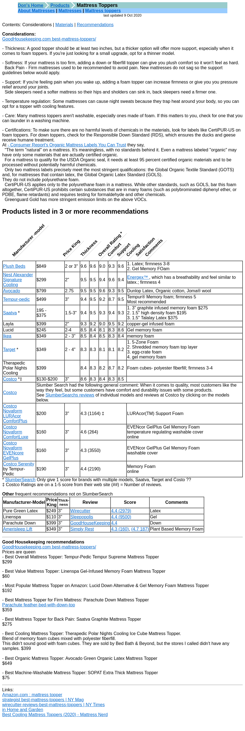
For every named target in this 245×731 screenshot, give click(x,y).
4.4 (114, 523)
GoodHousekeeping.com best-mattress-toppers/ (49, 39)
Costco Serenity (18, 464)
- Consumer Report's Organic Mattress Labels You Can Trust (67, 145)
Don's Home (31, 5)
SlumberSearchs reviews (69, 395)
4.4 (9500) (121, 517)
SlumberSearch (20, 479)
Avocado (11, 290)
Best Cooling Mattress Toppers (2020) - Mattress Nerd (55, 714)
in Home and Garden (22, 709)
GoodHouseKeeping (90, 523)
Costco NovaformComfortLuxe (15, 432)
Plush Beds (14, 266)
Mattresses (70, 10)
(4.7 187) (140, 529)
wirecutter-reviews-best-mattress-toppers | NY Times (53, 704)
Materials (64, 24)
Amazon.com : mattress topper (32, 694)
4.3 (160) (120, 529)
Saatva (10, 312)
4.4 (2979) (121, 510)
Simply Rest (82, 529)
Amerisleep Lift (17, 529)
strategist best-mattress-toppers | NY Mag (43, 699)
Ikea (7, 336)
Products (59, 5)
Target (9, 349)
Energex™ (138, 277)
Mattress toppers (103, 10)
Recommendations (95, 24)
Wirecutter (80, 510)
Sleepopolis (81, 517)
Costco (10, 379)
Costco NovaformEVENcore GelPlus (13, 450)
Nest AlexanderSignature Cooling (18, 279)
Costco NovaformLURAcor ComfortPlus (15, 413)
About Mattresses (36, 10)
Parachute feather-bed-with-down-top (38, 605)
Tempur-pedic (16, 299)
